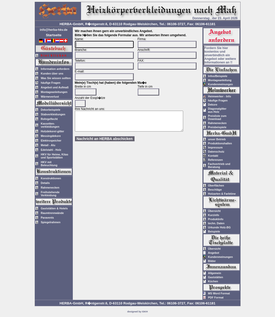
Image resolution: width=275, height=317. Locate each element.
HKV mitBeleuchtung (49, 164)
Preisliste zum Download (217, 117)
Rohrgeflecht (49, 118)
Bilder (212, 261)
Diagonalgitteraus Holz (217, 110)
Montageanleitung (220, 80)
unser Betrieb (217, 139)
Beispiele (214, 231)
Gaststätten (215, 277)
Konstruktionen (51, 178)
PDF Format (216, 297)
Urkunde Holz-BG (219, 227)
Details (45, 182)
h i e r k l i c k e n (53, 55)
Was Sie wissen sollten (56, 78)
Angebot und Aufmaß (55, 87)
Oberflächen (216, 185)
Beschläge (215, 189)
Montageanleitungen (54, 92)
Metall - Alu (48, 145)
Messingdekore (51, 135)
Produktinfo (216, 219)
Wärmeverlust (50, 96)
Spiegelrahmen (50, 222)
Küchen (213, 281)
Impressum (215, 147)
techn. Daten (216, 223)
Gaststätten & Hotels (54, 208)
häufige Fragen (50, 82)
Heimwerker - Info (219, 96)
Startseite (53, 35)
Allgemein (214, 273)
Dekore (212, 104)
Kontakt (213, 155)
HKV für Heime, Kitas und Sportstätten (54, 156)
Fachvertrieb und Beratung (219, 165)
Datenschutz (216, 151)
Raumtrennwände (52, 213)
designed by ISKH (137, 311)
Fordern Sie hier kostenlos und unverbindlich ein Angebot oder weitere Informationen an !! (220, 55)
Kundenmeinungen (220, 84)
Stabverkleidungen (53, 114)
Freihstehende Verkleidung (50, 194)
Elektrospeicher (51, 140)
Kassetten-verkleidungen (50, 125)
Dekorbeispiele (50, 109)
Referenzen (215, 159)
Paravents (47, 217)
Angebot (213, 252)
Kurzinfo (213, 215)
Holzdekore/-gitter (52, 131)
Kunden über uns (52, 73)
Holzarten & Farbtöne (222, 193)
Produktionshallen (220, 143)
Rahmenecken (50, 187)
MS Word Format (219, 293)
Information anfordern (55, 68)
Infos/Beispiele (217, 76)
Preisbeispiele (217, 127)
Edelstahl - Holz (51, 149)
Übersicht (214, 210)
